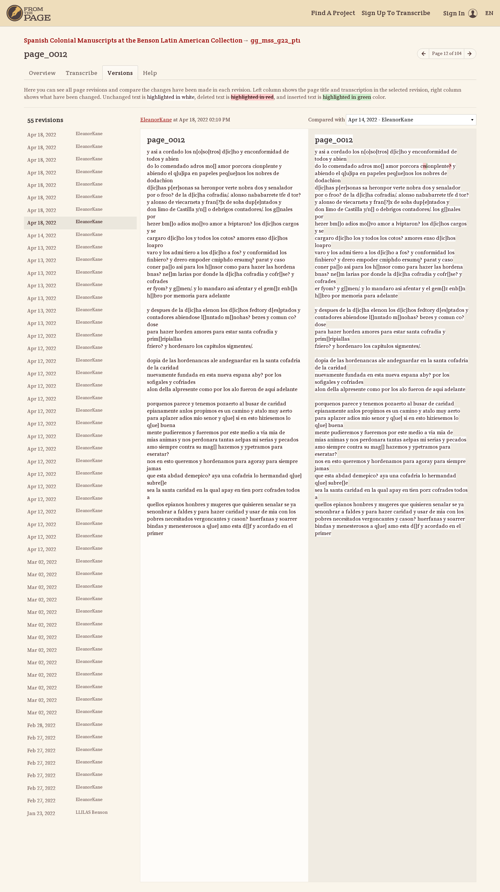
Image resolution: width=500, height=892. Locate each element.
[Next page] (470, 53)
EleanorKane (156, 119)
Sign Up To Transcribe (396, 13)
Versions (120, 73)
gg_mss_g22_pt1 (275, 40)
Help (150, 73)
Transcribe (81, 73)
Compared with (326, 119)
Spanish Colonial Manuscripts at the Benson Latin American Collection (133, 40)
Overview (42, 73)
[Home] (28, 13)
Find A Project (333, 13)
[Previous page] (423, 53)
